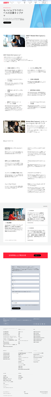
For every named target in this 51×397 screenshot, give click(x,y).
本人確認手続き (6, 333)
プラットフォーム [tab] (12, 3)
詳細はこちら (37, 255)
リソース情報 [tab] (30, 3)
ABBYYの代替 (5, 377)
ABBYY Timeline (36, 342)
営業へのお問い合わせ (44, 3)
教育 (19, 343)
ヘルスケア (20, 337)
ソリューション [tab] (19, 3)
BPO (19, 342)
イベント (4, 386)
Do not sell (26, 393)
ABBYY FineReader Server (38, 339)
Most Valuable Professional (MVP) (24, 369)
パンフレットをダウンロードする (11, 240)
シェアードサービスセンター (23, 340)
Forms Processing (6, 343)
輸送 (19, 334)
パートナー (35, 0)
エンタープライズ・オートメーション (9, 336)
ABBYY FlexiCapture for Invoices (39, 337)
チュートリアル (21, 363)
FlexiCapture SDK (6, 357)
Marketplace (24, 0)
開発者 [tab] (24, 3)
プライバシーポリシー (7, 393)
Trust (4, 383)
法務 (19, 339)
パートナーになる (37, 360)
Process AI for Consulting (38, 357)
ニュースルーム (6, 384)
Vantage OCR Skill (6, 354)
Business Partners (36, 354)
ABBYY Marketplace (37, 334)
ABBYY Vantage (36, 333)
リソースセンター (21, 360)
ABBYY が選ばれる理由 (7, 380)
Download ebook (31, 222)
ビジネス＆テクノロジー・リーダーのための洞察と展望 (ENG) (25, 353)
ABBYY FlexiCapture (37, 336)
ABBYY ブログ (20, 354)
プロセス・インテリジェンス (8, 339)
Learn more (45, 206)
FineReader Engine (6, 353)
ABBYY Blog (20, 366)
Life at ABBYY (20, 377)
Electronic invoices (6, 334)
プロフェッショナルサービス (23, 357)
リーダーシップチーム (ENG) (8, 381)
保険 (19, 333)
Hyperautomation (6, 342)
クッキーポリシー (45, 393)
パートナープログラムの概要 (38, 353)
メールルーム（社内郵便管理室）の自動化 (10, 340)
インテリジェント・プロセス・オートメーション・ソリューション (10, 337)
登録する (6, 323)
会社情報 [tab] (35, 3)
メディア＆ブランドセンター (8, 387)
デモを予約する (7, 22)
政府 (19, 336)
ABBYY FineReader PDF (37, 340)
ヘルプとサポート (30, 0)
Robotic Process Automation (8, 346)
